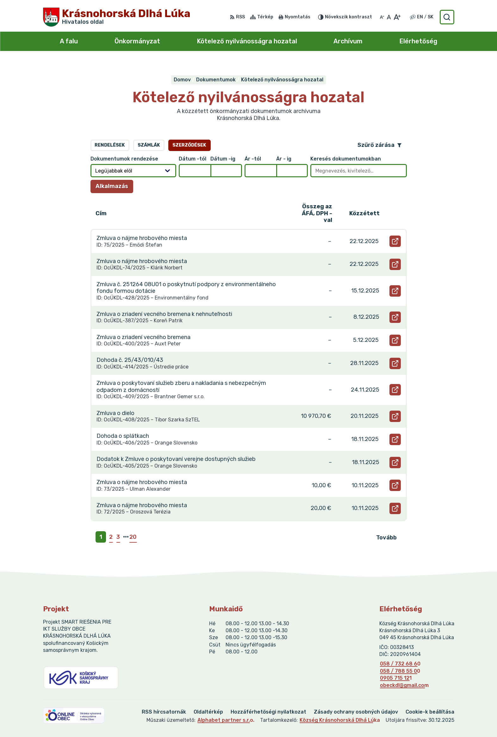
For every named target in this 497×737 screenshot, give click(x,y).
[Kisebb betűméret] (381, 17)
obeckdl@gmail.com (404, 685)
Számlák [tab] (149, 145)
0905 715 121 (396, 678)
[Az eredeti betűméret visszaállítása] (389, 17)
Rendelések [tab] (110, 145)
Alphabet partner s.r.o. (225, 720)
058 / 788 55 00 (400, 671)
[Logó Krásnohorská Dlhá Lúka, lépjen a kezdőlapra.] (116, 17)
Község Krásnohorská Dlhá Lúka (340, 720)
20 (133, 536)
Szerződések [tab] (189, 145)
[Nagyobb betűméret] (397, 17)
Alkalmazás (114, 188)
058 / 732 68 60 (400, 664)
